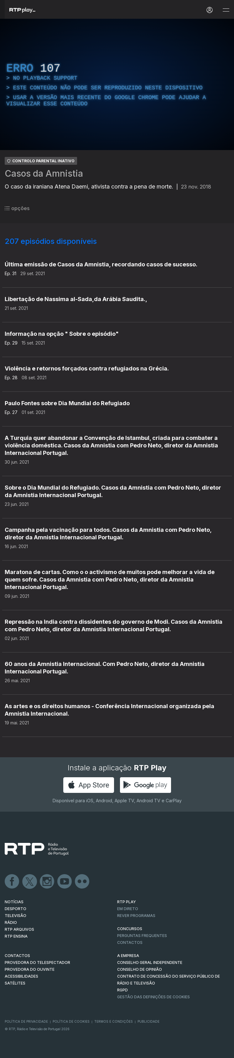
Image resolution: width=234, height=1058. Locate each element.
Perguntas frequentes (142, 935)
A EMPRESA (128, 955)
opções (17, 208)
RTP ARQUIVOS (19, 929)
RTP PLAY (126, 901)
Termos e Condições (113, 1021)
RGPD (122, 990)
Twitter (29, 881)
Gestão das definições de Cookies (153, 997)
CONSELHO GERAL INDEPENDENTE (149, 962)
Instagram (47, 881)
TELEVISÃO (15, 915)
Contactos (130, 942)
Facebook (12, 881)
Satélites (15, 983)
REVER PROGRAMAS (136, 915)
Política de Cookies (71, 1021)
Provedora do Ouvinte (30, 969)
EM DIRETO (127, 908)
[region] (117, 84)
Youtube (64, 881)
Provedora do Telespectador (37, 962)
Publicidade (148, 1021)
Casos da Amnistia (44, 173)
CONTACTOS (17, 955)
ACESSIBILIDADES (21, 976)
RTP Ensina (16, 936)
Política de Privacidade (26, 1021)
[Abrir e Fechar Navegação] (226, 10)
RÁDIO (11, 922)
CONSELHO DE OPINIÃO (139, 969)
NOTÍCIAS (14, 901)
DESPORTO (15, 908)
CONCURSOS (129, 928)
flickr (82, 881)
